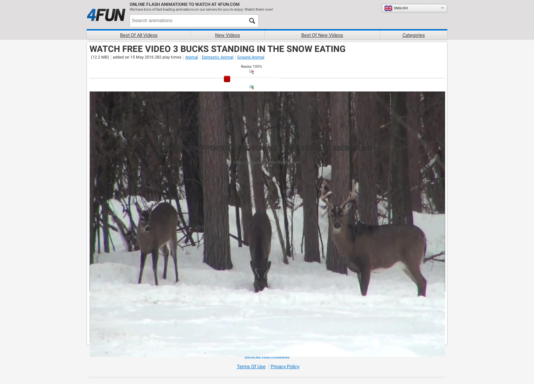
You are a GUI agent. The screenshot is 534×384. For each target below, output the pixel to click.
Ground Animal (250, 57)
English (396, 8)
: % (251, 66)
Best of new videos (322, 35)
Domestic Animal (217, 57)
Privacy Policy (285, 366)
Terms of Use (251, 366)
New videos (227, 35)
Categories (414, 35)
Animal (191, 57)
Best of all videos (139, 35)
